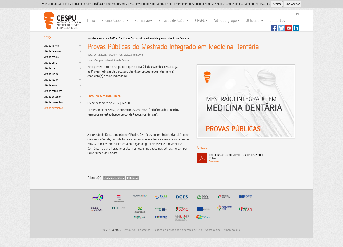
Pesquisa (129, 229)
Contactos (277, 20)
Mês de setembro (53, 91)
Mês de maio (50, 68)
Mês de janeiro (52, 45)
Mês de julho (51, 79)
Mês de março (51, 57)
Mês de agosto (51, 85)
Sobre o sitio (213, 229)
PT (297, 14)
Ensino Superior (115, 20)
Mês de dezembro (53, 108)
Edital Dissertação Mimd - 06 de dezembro (254, 156)
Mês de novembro (53, 102)
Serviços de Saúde (174, 20)
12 (119, 38)
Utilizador (254, 20)
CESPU (61, 20)
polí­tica (98, 3)
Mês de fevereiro (52, 51)
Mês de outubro (52, 96)
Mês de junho (51, 74)
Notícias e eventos (97, 38)
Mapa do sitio (232, 229)
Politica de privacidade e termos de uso (178, 229)
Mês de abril (50, 62)
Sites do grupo (226, 20)
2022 (113, 38)
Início (91, 20)
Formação (143, 20)
